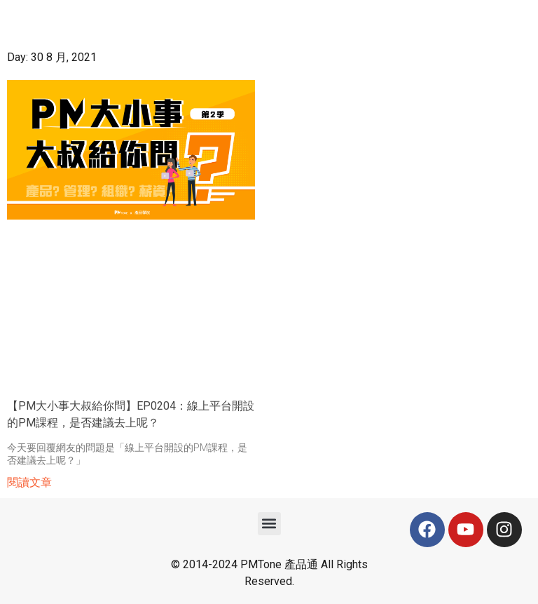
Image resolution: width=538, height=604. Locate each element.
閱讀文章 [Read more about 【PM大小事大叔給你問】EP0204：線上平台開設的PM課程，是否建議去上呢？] (29, 482)
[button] (269, 523)
